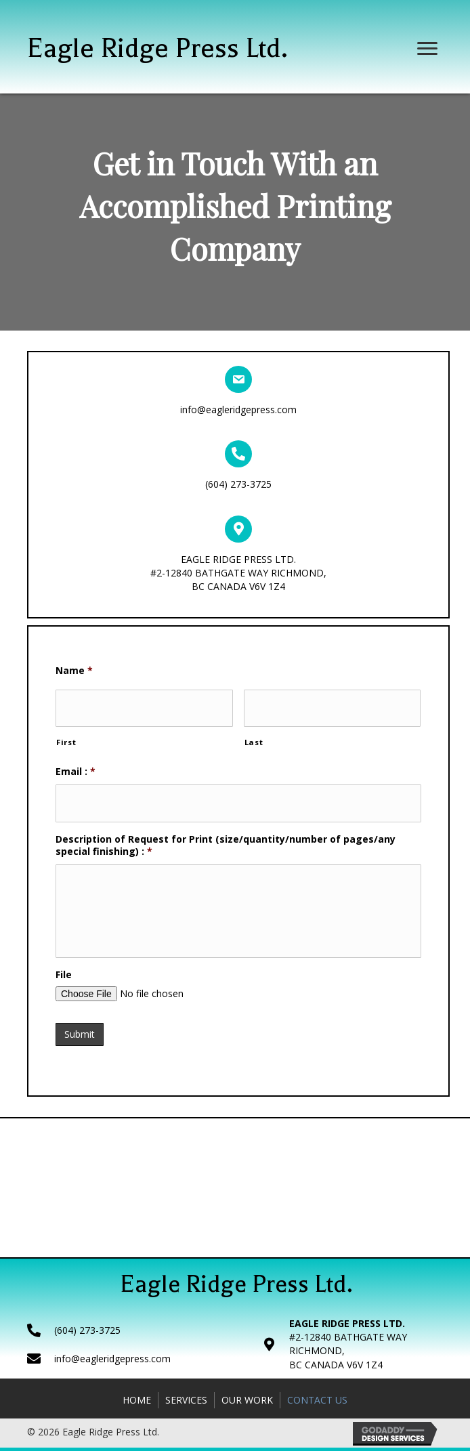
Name (74, 671)
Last (253, 739)
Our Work (247, 1403)
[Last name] (332, 706)
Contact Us (317, 1403)
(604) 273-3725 (238, 484)
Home (137, 1403)
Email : (75, 767)
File (64, 982)
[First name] (144, 706)
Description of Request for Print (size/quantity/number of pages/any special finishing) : (226, 838)
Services (186, 1403)
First (66, 739)
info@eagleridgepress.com (238, 409)
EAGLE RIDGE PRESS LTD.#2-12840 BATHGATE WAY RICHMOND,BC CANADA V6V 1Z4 (238, 573)
